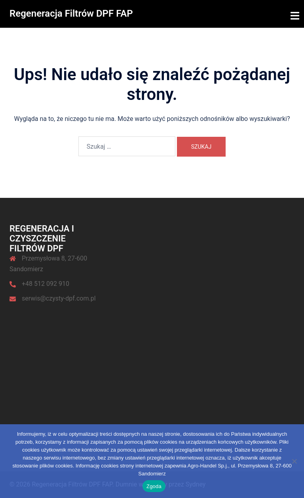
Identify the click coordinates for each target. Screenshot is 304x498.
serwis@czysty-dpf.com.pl (59, 298)
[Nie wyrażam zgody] (294, 461)
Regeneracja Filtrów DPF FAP (71, 13)
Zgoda (154, 486)
